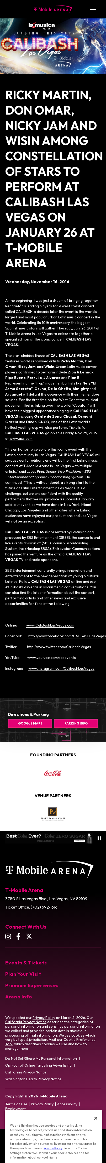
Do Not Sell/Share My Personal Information (41, 1058)
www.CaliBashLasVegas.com (50, 625)
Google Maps (30, 723)
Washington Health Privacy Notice (33, 1079)
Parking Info (76, 723)
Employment (15, 1108)
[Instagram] (8, 936)
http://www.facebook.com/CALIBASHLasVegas (67, 636)
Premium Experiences (32, 985)
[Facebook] (18, 936)
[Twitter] (29, 936)
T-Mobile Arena (53, 9)
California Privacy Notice (25, 1021)
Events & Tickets (26, 963)
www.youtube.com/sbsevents (51, 657)
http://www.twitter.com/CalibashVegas (59, 646)
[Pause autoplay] (99, 838)
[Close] (96, 1126)
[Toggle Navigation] (93, 9)
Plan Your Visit (23, 974)
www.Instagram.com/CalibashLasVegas (61, 668)
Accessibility (67, 1104)
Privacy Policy (44, 1017)
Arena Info (18, 997)
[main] (53, 344)
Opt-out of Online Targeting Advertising (38, 1065)
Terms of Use (16, 1104)
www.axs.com (21, 438)
